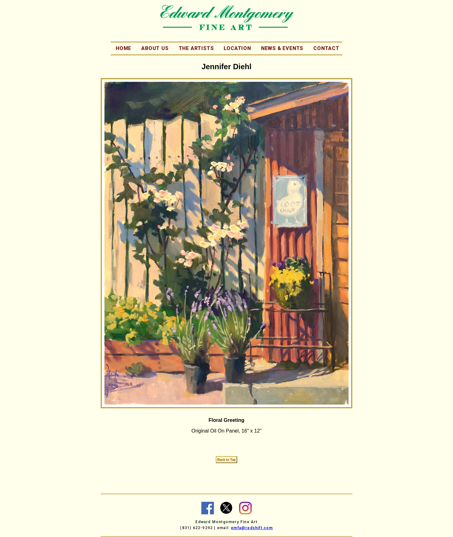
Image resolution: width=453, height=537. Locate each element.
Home (123, 48)
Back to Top (226, 459)
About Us (154, 48)
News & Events (282, 48)
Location (237, 48)
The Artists (196, 48)
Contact (326, 48)
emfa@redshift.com (252, 528)
